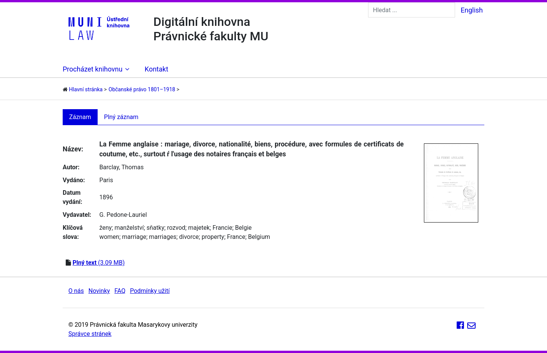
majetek (199, 227)
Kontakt (156, 69)
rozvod (176, 227)
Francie (222, 227)
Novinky (99, 290)
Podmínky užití (149, 290)
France (236, 236)
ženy (105, 227)
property (213, 236)
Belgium (259, 236)
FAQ (119, 290)
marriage (134, 236)
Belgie (243, 227)
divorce (189, 236)
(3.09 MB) (99, 262)
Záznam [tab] (80, 117)
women (109, 236)
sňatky (155, 227)
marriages (162, 236)
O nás (76, 290)
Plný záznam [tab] (121, 117)
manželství (129, 227)
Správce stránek (89, 333)
